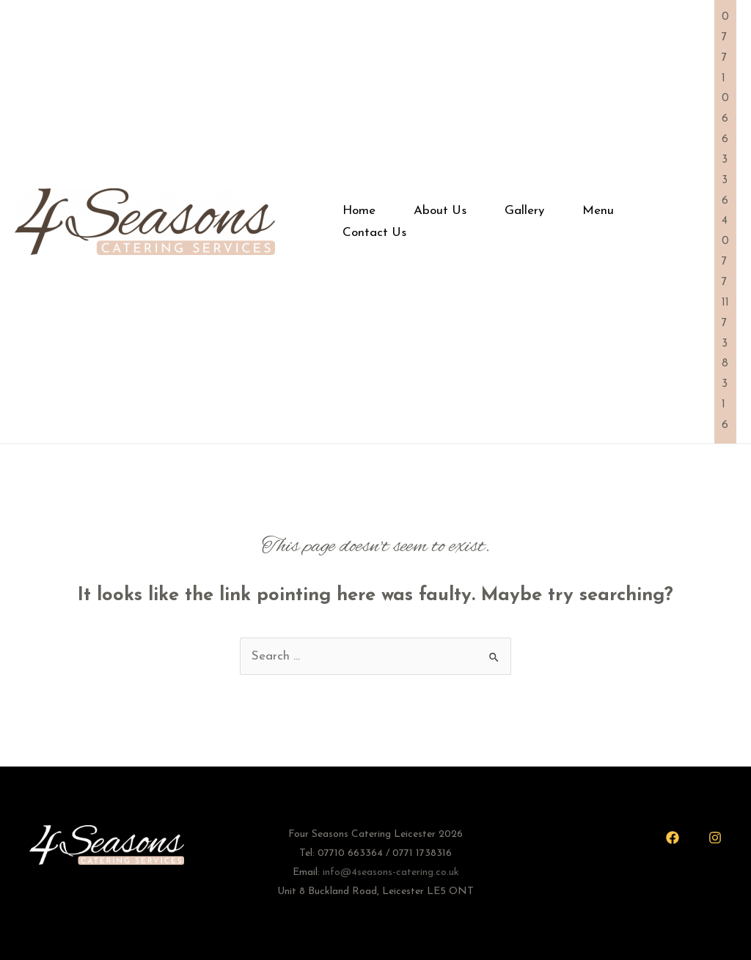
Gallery (524, 210)
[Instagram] (715, 837)
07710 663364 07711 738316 (725, 221)
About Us (440, 210)
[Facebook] (672, 837)
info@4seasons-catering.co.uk (391, 872)
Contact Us (374, 232)
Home (359, 210)
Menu (598, 210)
